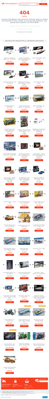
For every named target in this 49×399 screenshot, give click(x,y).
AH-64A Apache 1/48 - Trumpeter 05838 (39, 320)
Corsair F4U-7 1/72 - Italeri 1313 (39, 249)
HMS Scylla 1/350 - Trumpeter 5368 (24, 249)
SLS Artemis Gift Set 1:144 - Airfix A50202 (9, 273)
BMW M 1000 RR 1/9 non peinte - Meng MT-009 (39, 345)
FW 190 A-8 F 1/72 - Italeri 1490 (10, 202)
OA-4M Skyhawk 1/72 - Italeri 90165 (9, 106)
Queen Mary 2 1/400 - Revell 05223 (38, 58)
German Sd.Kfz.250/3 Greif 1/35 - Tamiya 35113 (10, 368)
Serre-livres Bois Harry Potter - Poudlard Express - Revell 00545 (24, 155)
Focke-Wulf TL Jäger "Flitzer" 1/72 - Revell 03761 (39, 273)
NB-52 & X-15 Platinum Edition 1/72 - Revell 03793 (10, 58)
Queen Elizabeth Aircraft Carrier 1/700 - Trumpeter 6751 (24, 321)
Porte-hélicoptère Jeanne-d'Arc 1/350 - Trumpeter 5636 (9, 250)
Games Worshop (24, 393)
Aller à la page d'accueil (21, 31)
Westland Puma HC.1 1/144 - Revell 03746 (9, 82)
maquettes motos (4, 392)
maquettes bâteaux (18, 391)
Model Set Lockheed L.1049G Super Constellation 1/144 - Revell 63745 (38, 297)
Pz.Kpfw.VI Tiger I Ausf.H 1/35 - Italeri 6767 (38, 202)
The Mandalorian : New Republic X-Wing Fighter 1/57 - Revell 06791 (24, 179)
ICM (18, 393)
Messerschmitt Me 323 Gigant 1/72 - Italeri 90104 (24, 106)
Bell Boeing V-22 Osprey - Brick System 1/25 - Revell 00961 (24, 83)
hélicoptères (10, 392)
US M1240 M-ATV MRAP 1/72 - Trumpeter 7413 (39, 225)
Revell (9, 393)
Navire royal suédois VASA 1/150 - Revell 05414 (24, 273)
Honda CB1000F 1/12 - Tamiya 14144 (9, 320)
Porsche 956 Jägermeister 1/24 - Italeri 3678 (24, 202)
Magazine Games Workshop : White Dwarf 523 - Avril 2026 (24, 131)
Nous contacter (27, 386)
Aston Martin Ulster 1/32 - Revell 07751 (24, 296)
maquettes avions (12, 391)
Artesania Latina (29, 393)
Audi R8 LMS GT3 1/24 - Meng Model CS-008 (9, 345)
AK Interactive (15, 393)
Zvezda (20, 393)
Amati (33, 393)
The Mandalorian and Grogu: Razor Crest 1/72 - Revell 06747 (9, 297)
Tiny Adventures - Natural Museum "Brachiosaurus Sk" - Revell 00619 (38, 155)
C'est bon (45, 397)
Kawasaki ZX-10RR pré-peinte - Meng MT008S (24, 344)
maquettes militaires (30, 391)
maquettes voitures (24, 391)
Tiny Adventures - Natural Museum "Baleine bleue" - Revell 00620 (9, 179)
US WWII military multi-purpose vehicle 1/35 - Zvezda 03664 (9, 130)
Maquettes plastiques (5, 391)
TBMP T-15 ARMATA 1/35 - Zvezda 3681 (39, 106)
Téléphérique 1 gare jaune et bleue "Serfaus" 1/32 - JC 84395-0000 (38, 130)
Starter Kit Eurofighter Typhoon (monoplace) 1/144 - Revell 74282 (24, 59)
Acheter (10, 63)
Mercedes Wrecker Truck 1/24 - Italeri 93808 (9, 225)
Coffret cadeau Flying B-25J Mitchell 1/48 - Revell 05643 (9, 154)
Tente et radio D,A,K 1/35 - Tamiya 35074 (24, 226)
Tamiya (7, 393)
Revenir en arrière (29, 31)
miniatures (14, 392)
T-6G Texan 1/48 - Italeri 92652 (38, 82)
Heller (11, 393)
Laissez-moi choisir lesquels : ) (6, 397)
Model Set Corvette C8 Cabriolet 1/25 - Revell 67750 (39, 179)
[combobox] (29, 4)
